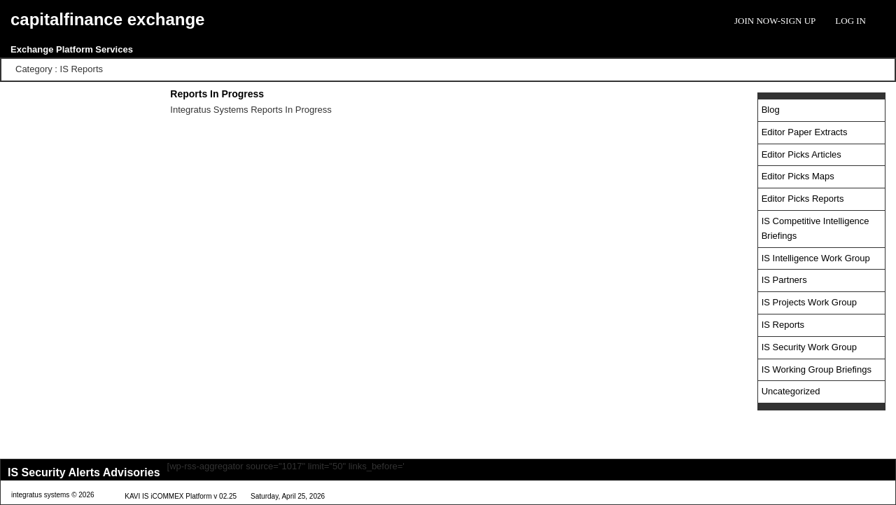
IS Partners (784, 280)
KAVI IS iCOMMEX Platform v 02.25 (181, 496)
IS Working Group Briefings (817, 369)
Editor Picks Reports (803, 198)
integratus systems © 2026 (52, 495)
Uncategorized (791, 391)
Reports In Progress (217, 93)
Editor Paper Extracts (805, 132)
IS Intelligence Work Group (816, 258)
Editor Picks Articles (801, 154)
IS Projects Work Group (809, 302)
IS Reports (783, 324)
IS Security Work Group (809, 347)
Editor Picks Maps (798, 176)
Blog (771, 109)
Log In (850, 20)
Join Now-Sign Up (775, 20)
